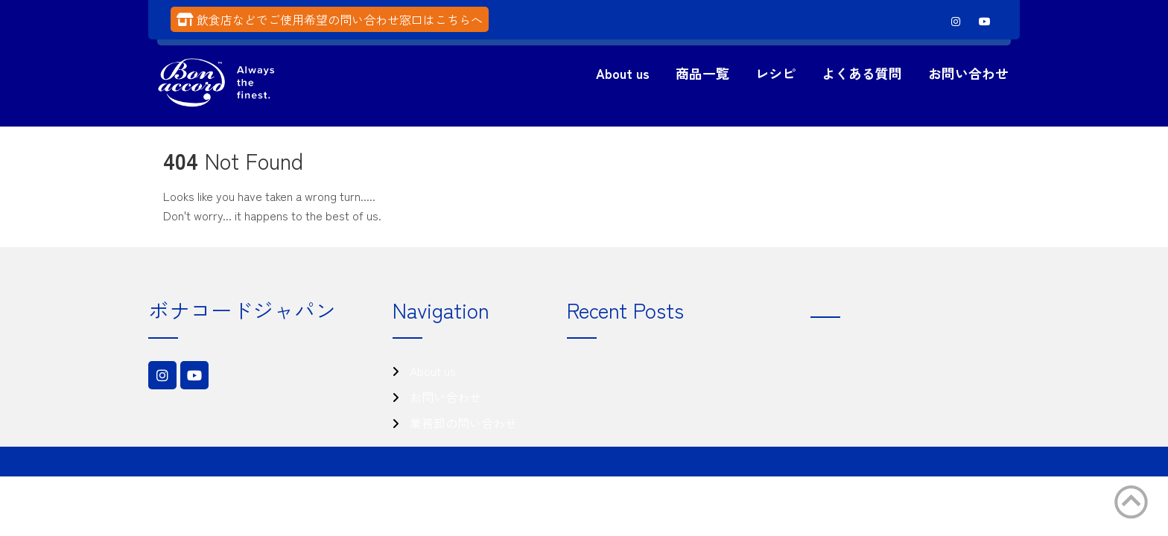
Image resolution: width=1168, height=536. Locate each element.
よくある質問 (862, 73)
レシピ (775, 73)
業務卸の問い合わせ (463, 423)
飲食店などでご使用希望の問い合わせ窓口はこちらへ (340, 19)
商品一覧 (702, 73)
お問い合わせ (968, 73)
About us (623, 73)
